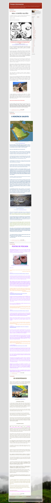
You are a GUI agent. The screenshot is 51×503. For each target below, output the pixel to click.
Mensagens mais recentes (12, 496)
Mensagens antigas (28, 496)
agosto (33, 40)
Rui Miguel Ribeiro (37, 10)
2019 (32, 21)
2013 (32, 26)
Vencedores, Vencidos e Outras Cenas (34, 37)
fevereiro (33, 45)
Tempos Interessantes (17, 4)
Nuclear (17, 494)
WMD (20, 494)
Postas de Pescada (12, 244)
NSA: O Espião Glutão (13, 11)
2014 (32, 25)
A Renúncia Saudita (12, 113)
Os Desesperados (12, 376)
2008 (32, 50)
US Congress (22, 110)
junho (33, 42)
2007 (32, 51)
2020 (32, 20)
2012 (32, 47)
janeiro (33, 46)
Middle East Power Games (34, 35)
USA (23, 110)
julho (33, 41)
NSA (20, 110)
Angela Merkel (12, 110)
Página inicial (20, 496)
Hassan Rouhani (15, 494)
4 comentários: (18, 109)
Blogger (27, 500)
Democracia (17, 110)
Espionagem (19, 110)
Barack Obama (15, 110)
